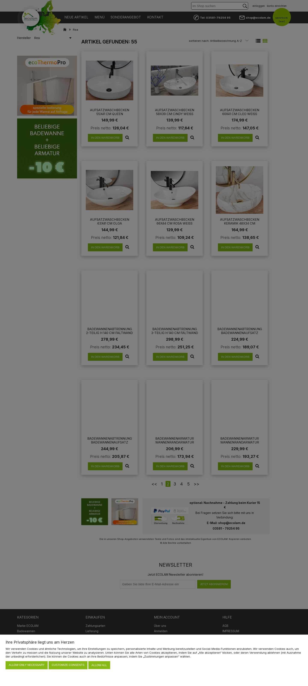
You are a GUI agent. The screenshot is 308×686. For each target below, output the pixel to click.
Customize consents (68, 665)
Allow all (99, 665)
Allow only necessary (26, 665)
